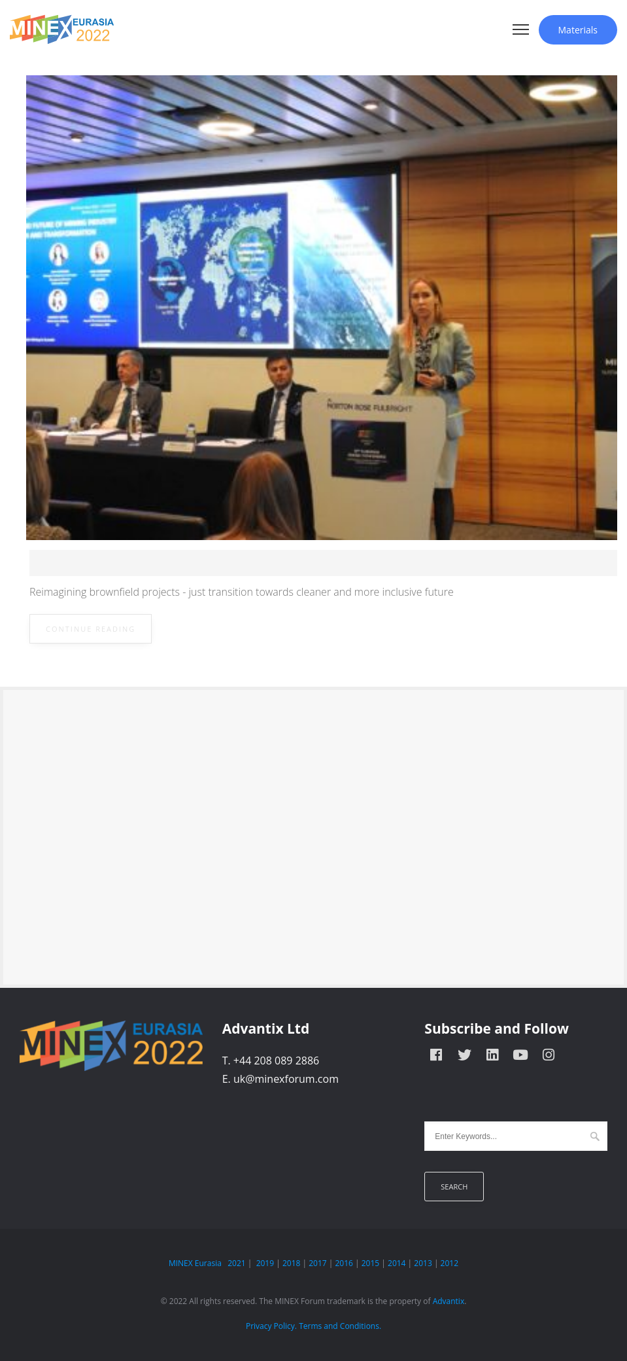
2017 (317, 1263)
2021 (236, 1263)
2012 (449, 1263)
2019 (265, 1263)
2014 (396, 1263)
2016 (343, 1263)
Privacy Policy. (271, 1326)
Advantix (449, 1301)
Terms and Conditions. (340, 1326)
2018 (291, 1263)
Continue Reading (90, 629)
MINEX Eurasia (195, 1263)
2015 (370, 1263)
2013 (423, 1263)
